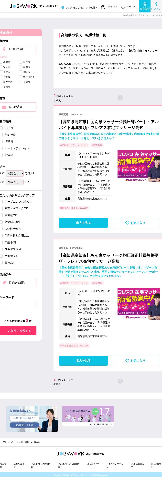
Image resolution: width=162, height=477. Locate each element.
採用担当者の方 (137, 464)
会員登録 (145, 6)
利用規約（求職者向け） (40, 464)
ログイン (156, 6)
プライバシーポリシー (114, 464)
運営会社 (3, 464)
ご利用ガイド (108, 7)
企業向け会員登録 (24, 424)
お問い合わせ (156, 464)
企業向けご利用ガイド (24, 417)
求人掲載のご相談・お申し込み (77, 7)
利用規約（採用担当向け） (68, 464)
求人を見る (83, 222)
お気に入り (128, 7)
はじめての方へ (93, 464)
